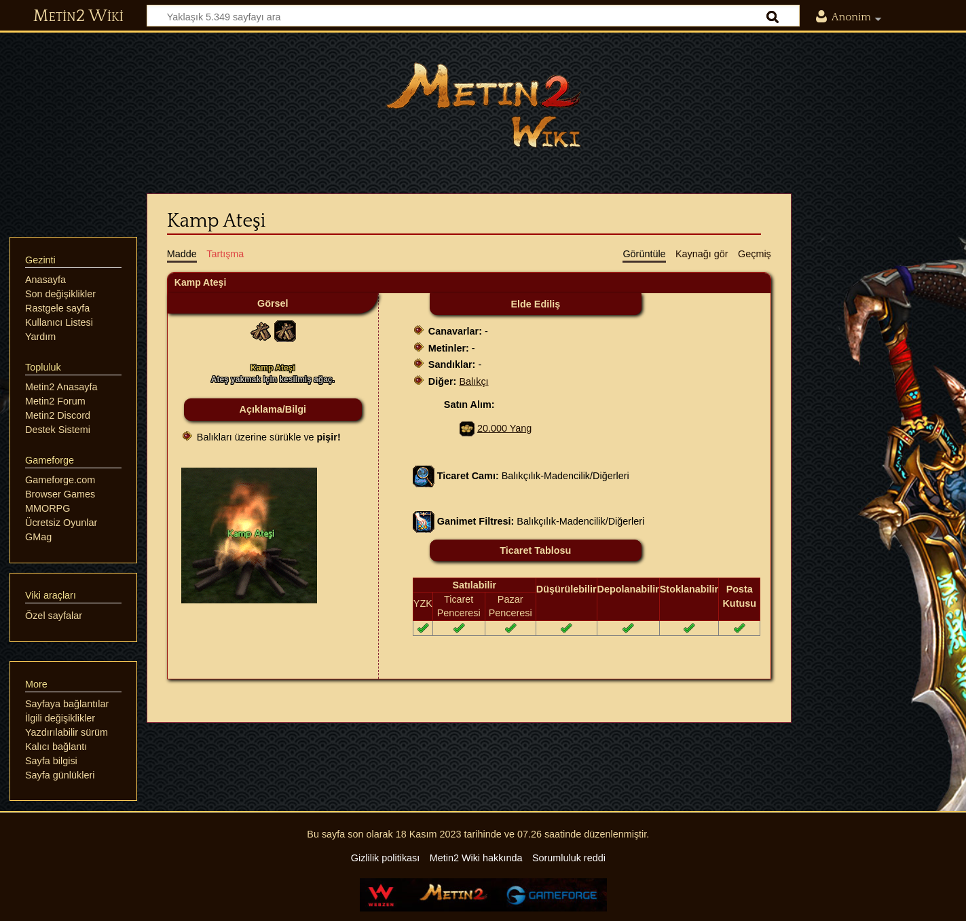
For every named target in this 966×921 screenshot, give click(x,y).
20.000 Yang (504, 428)
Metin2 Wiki (78, 16)
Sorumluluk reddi (569, 857)
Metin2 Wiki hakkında (476, 857)
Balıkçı (473, 381)
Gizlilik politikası (385, 857)
